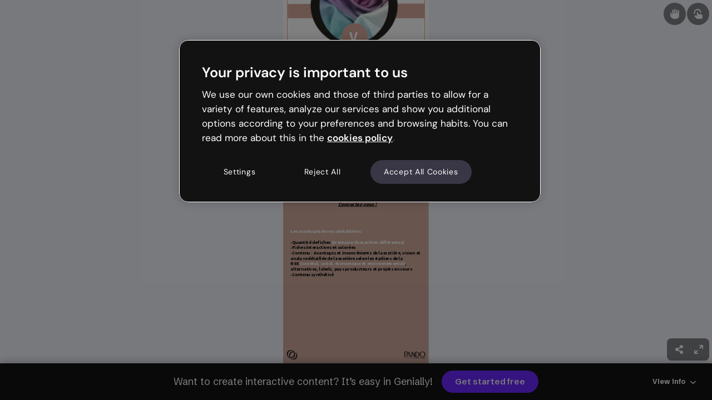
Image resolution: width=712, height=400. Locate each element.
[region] (360, 121)
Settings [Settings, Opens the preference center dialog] (240, 172)
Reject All (322, 172)
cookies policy (360, 138)
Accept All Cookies (421, 172)
